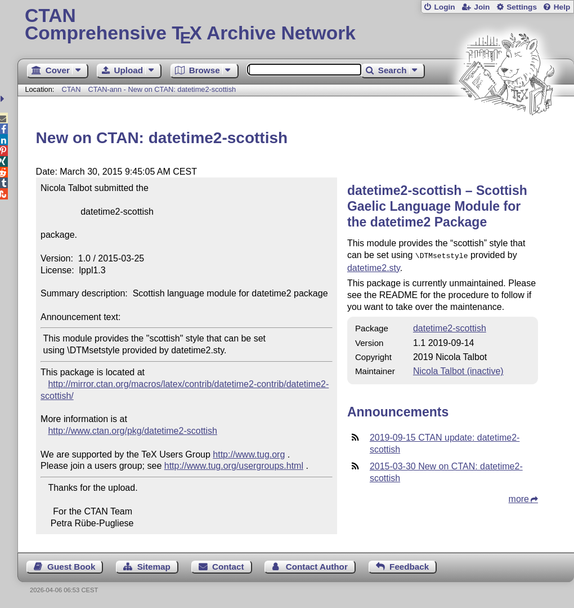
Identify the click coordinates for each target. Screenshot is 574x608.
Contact (228, 566)
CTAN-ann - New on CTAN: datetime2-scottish (162, 89)
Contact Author (317, 566)
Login (444, 7)
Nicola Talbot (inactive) (458, 370)
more (519, 498)
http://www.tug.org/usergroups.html (233, 466)
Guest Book (71, 566)
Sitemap (154, 566)
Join (482, 7)
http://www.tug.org (249, 454)
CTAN (70, 89)
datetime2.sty (373, 267)
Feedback (409, 566)
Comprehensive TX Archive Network (296, 25)
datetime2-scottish (449, 327)
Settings (521, 7)
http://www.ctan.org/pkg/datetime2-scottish (132, 431)
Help (562, 7)
